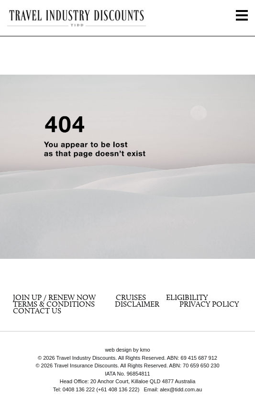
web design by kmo (127, 350)
